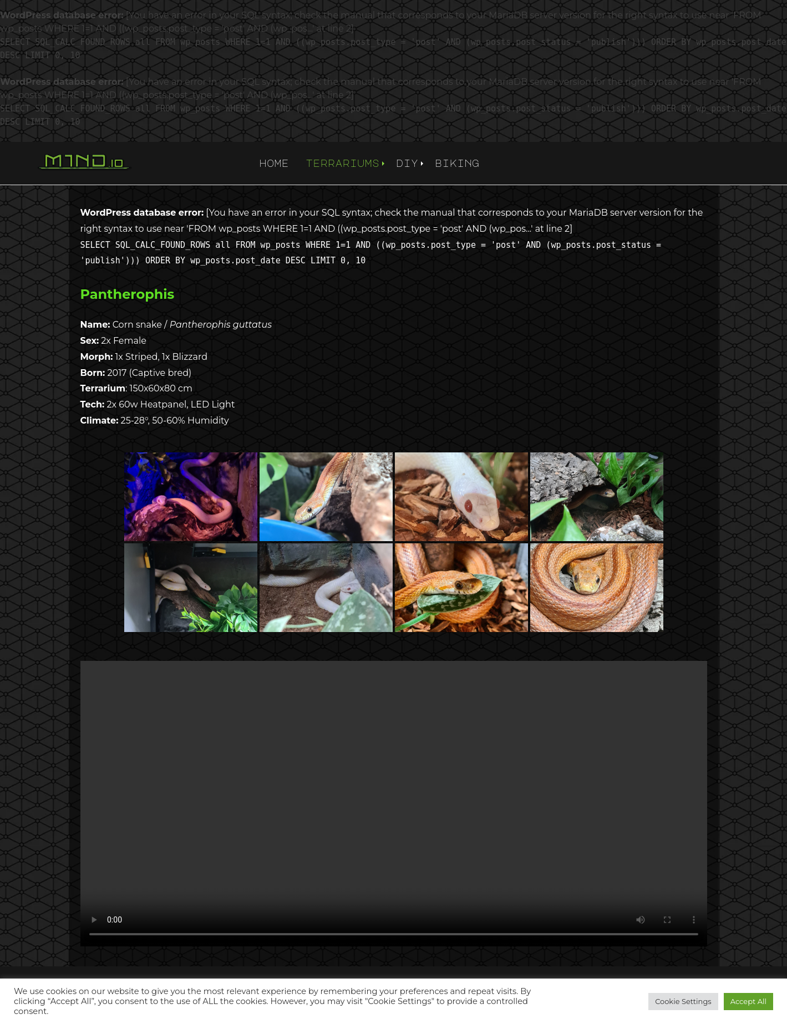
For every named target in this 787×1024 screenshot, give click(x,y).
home (274, 163)
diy (407, 163)
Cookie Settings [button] (683, 1001)
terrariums (342, 163)
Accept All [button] (748, 1001)
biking (457, 163)
